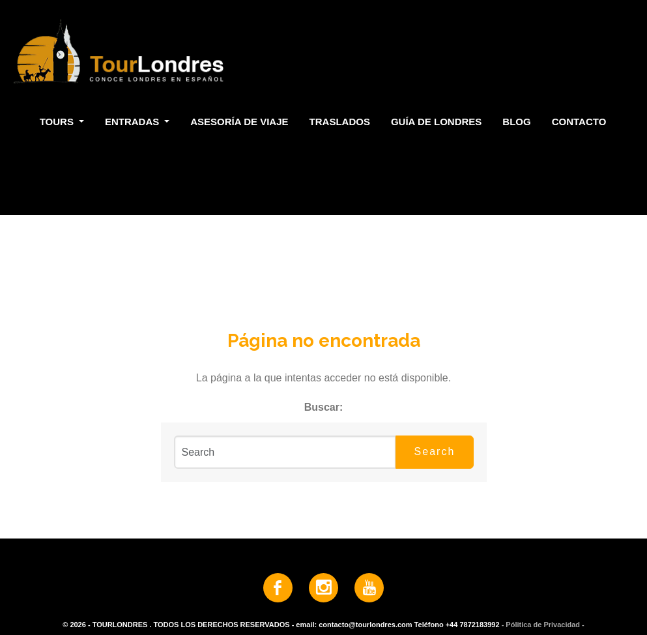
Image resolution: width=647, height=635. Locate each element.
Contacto (579, 121)
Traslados (339, 121)
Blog (516, 121)
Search (434, 451)
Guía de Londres (436, 121)
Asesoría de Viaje (239, 121)
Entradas (133, 121)
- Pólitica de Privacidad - (543, 624)
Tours (58, 121)
